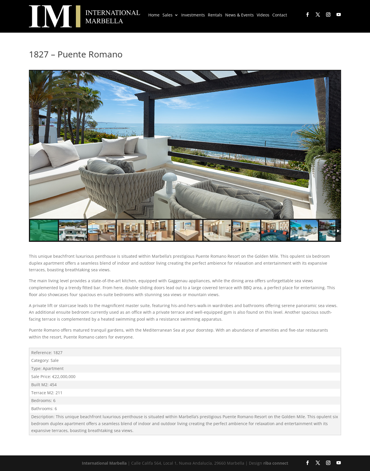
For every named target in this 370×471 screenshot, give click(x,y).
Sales (167, 15)
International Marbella (104, 463)
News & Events (239, 15)
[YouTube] (338, 15)
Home (154, 15)
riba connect (275, 463)
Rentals (215, 15)
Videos (263, 15)
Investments (193, 15)
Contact (279, 15)
